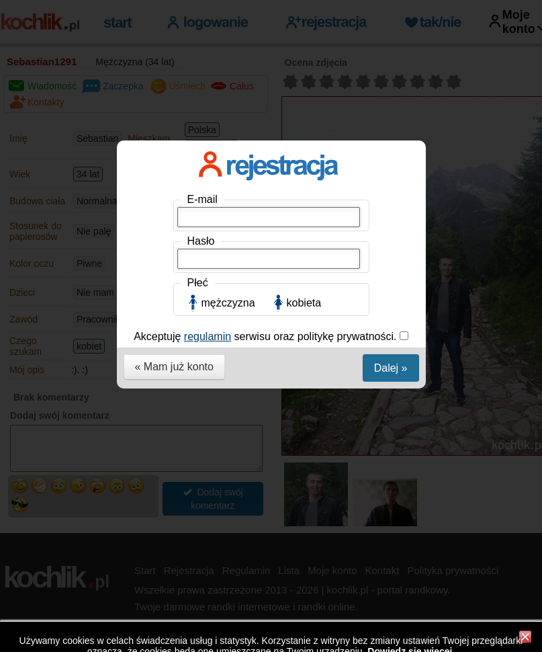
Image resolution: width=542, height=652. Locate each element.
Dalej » (391, 368)
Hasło (201, 241)
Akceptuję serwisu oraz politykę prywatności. (267, 336)
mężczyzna (228, 303)
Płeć (197, 282)
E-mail (202, 199)
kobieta (304, 303)
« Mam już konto (174, 366)
